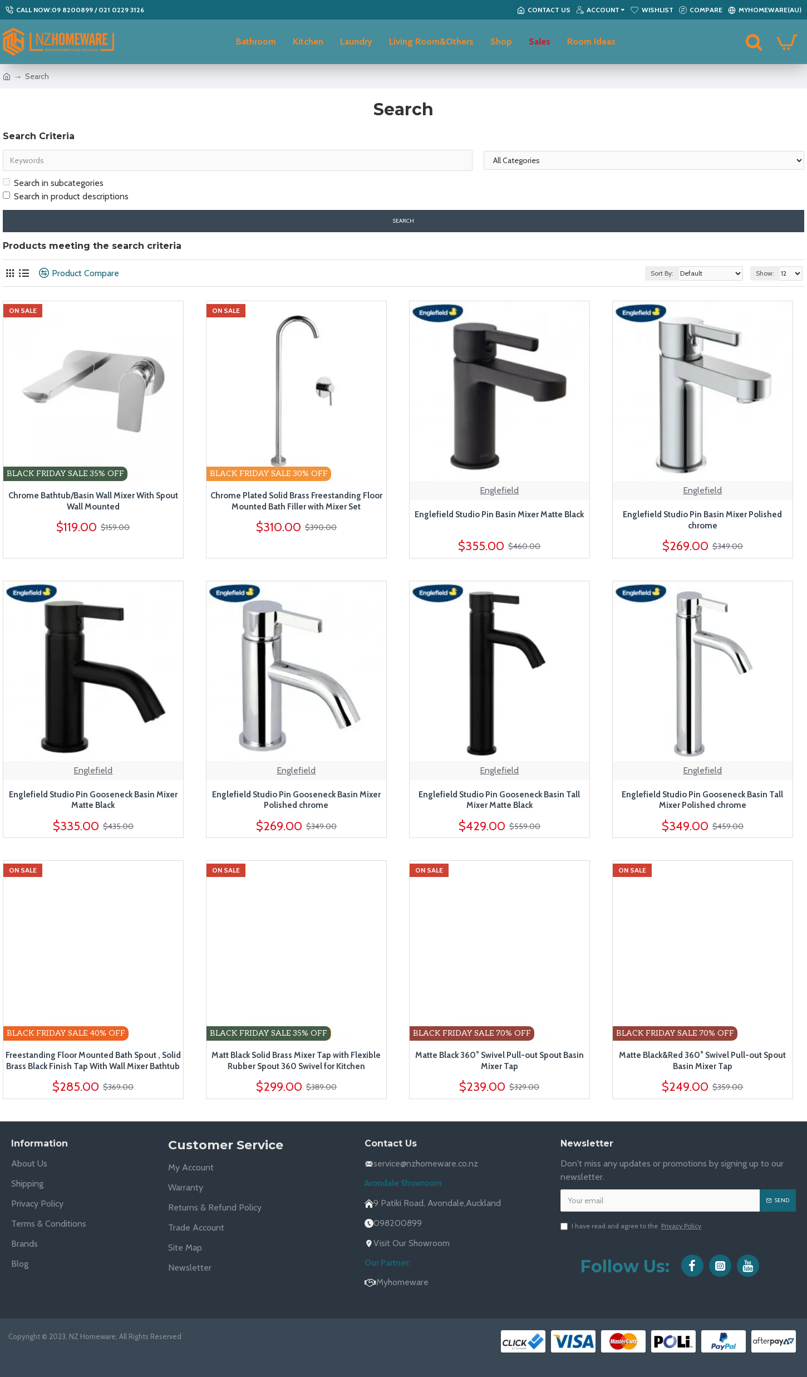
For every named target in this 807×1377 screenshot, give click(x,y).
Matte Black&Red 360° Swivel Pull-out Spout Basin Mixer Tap (702, 1060)
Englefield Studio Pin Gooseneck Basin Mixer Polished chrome (296, 800)
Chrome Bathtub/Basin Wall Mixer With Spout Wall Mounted (93, 501)
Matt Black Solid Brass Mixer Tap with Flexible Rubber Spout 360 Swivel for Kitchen (296, 1060)
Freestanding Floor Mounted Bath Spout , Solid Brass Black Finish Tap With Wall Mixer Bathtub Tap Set (93, 1061)
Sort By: (662, 273)
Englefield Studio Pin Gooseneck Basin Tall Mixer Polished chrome (702, 800)
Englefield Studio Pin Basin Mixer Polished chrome (702, 520)
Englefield (499, 490)
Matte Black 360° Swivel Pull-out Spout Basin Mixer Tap (499, 1060)
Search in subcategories (53, 183)
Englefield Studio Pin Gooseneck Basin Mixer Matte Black (93, 800)
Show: (765, 273)
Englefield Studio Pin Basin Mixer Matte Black (499, 514)
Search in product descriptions (66, 196)
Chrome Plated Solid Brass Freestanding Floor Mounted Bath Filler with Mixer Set (296, 501)
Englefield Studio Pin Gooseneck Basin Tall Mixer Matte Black (499, 800)
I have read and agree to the (631, 1226)
